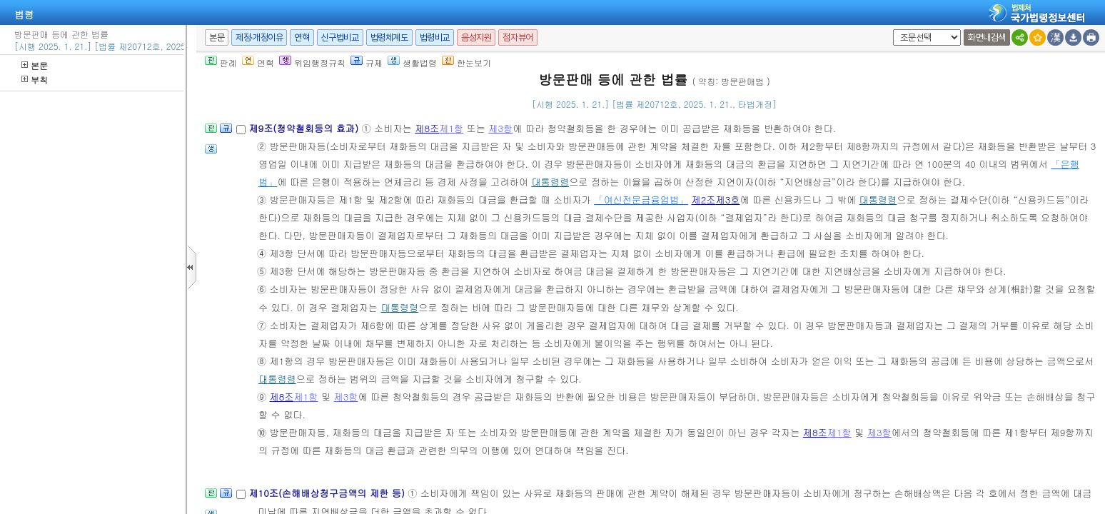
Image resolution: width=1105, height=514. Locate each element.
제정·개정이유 (259, 37)
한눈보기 (466, 62)
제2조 (704, 199)
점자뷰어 (518, 37)
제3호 (728, 199)
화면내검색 (987, 37)
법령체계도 (389, 37)
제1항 (451, 128)
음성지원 (476, 37)
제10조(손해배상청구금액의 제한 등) (328, 493)
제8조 (427, 128)
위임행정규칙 (312, 62)
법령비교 (435, 37)
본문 (34, 65)
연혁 (301, 37)
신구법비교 (340, 37)
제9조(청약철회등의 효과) (304, 128)
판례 (221, 62)
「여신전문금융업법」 (641, 199)
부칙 (34, 80)
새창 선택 (890, 29)
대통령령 (550, 181)
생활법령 (412, 62)
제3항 (500, 128)
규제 (366, 62)
